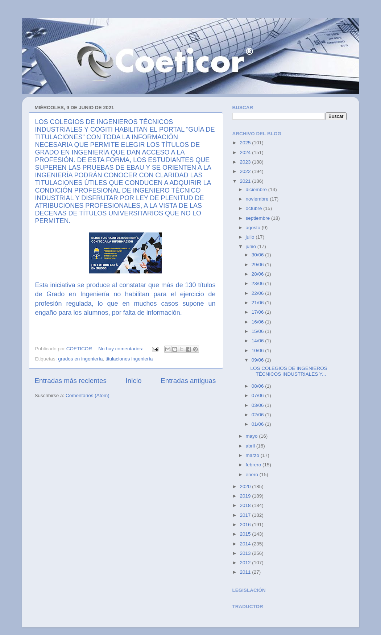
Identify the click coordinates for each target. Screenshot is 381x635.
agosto (254, 227)
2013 (246, 553)
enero (253, 474)
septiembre (259, 218)
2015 (246, 534)
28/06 (258, 274)
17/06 (258, 312)
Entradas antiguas (188, 380)
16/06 (258, 322)
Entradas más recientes (71, 380)
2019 (246, 496)
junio (251, 246)
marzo (253, 455)
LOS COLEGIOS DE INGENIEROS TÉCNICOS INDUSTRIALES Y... (288, 371)
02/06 (258, 414)
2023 (246, 162)
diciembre (257, 189)
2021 (246, 181)
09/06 (258, 360)
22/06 (258, 293)
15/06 (258, 331)
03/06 (258, 405)
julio (251, 237)
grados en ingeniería (80, 359)
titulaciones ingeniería (129, 359)
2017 (246, 515)
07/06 (258, 395)
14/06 (258, 340)
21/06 (258, 302)
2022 (246, 171)
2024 (246, 152)
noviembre (258, 199)
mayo (252, 436)
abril (251, 446)
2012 (246, 562)
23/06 (258, 283)
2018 (246, 505)
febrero (254, 464)
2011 (246, 572)
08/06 (258, 386)
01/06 (258, 424)
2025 (246, 142)
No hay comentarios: (121, 348)
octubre (255, 208)
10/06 (258, 350)
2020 (246, 486)
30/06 (258, 254)
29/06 (258, 264)
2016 (246, 524)
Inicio (134, 380)
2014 (246, 544)
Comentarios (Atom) (87, 395)
